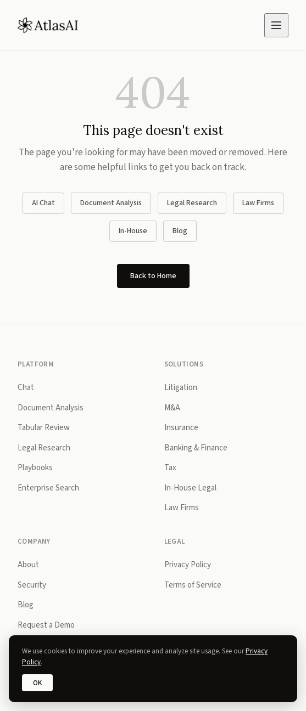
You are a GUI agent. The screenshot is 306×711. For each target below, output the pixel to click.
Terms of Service (192, 585)
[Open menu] (276, 25)
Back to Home (153, 275)
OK (37, 683)
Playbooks (35, 467)
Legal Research (192, 203)
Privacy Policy (187, 565)
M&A (172, 408)
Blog (180, 230)
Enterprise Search (48, 488)
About (28, 565)
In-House (133, 230)
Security (32, 585)
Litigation (180, 387)
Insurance (181, 427)
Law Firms (258, 203)
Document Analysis (111, 203)
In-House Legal (190, 488)
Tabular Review (44, 427)
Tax (170, 467)
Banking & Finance (195, 448)
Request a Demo (46, 625)
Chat (26, 387)
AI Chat (43, 203)
